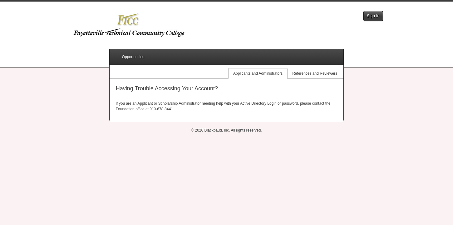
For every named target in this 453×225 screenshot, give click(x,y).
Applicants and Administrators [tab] (258, 73)
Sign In (373, 15)
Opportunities (133, 57)
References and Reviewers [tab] (314, 73)
